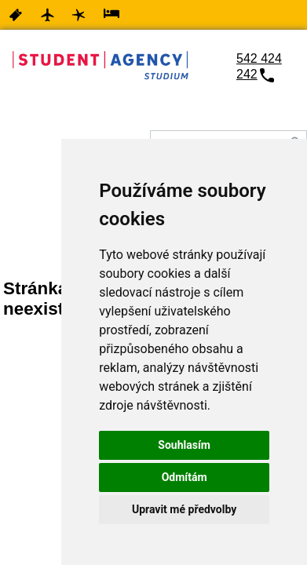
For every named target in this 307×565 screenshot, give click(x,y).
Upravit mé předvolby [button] (184, 509)
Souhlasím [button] (184, 445)
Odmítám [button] (184, 477)
